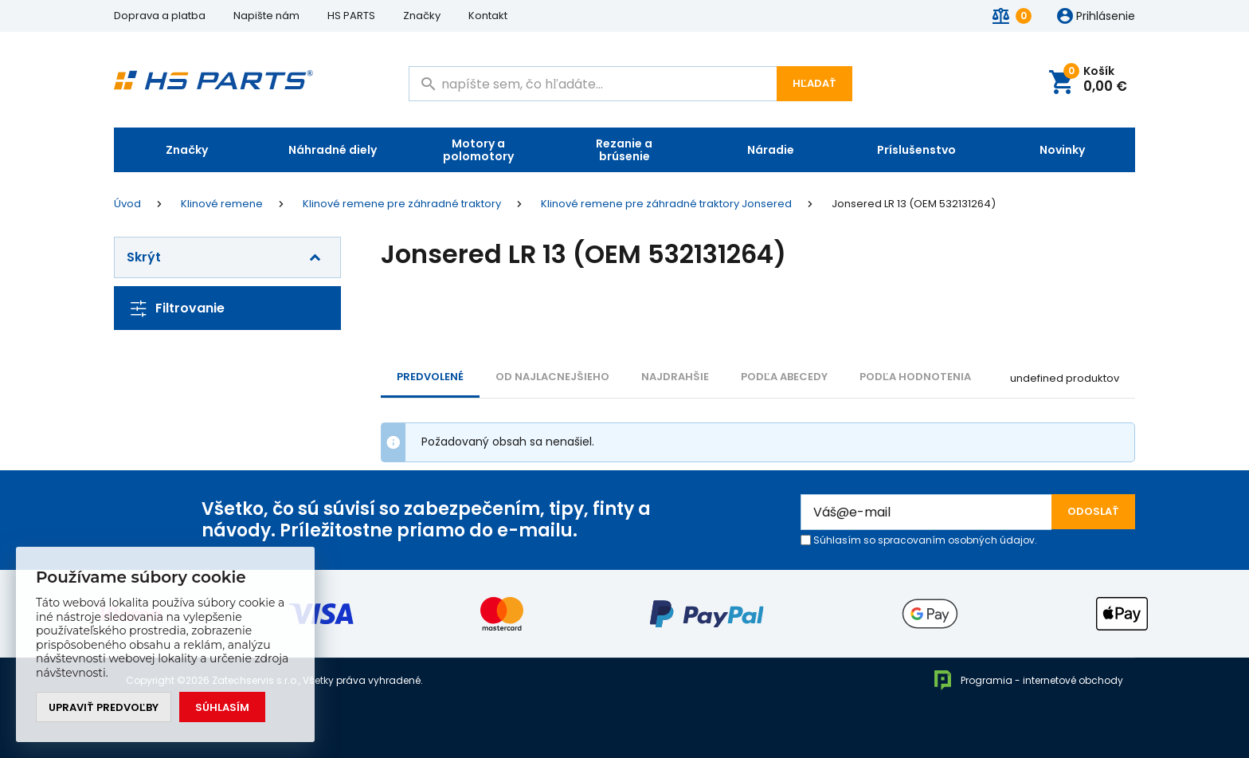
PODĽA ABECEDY (784, 376)
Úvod (127, 204)
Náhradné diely (332, 150)
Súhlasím (222, 707)
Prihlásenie (1105, 17)
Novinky (1062, 150)
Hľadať (814, 83)
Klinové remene (222, 204)
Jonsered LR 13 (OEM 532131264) (914, 204)
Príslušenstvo (916, 150)
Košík (1095, 80)
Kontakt (487, 15)
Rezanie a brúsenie (624, 149)
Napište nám (266, 15)
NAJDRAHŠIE (675, 376)
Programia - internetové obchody (1028, 680)
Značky (421, 15)
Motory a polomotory (478, 149)
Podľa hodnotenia (915, 376)
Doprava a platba (160, 15)
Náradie (770, 150)
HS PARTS (351, 15)
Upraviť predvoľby (104, 707)
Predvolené (430, 376)
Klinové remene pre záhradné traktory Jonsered (666, 204)
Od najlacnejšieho (552, 376)
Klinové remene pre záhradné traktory (402, 204)
